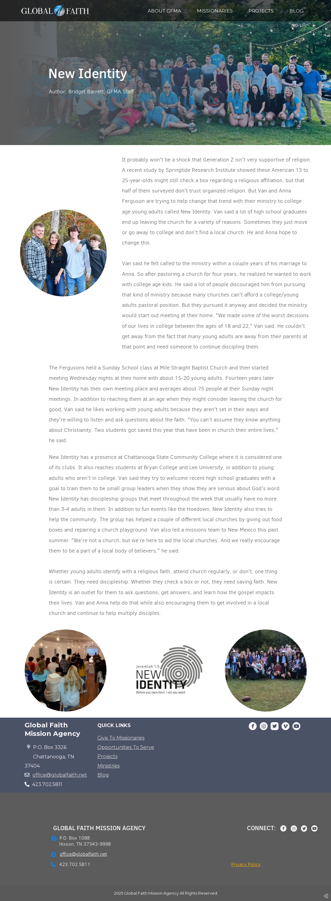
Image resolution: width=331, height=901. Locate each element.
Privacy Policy (246, 864)
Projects (107, 756)
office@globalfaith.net (59, 775)
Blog (103, 775)
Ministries (108, 766)
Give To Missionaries (120, 738)
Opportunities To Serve (125, 747)
